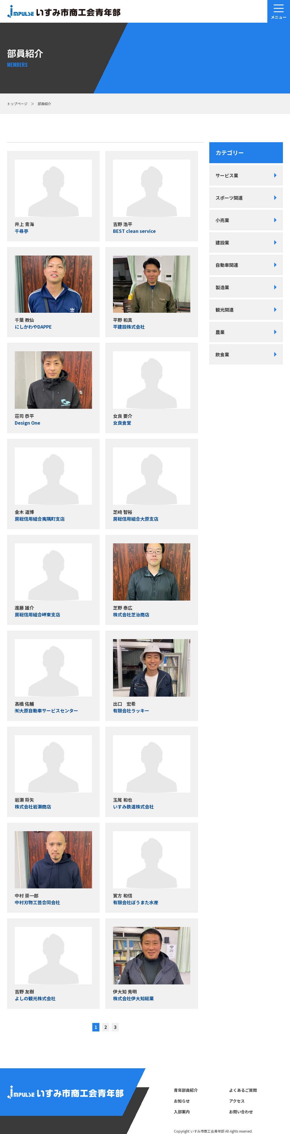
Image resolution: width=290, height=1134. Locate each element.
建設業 (222, 242)
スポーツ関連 (229, 197)
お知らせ (182, 1101)
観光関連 (225, 309)
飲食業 (222, 354)
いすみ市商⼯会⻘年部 (207, 1131)
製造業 (222, 287)
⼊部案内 (182, 1111)
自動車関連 (227, 264)
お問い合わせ (241, 1111)
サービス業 (227, 175)
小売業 (222, 220)
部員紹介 (44, 103)
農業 (220, 332)
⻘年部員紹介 (186, 1090)
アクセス (237, 1101)
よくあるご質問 (243, 1090)
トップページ (17, 103)
